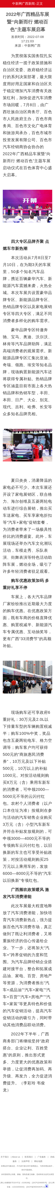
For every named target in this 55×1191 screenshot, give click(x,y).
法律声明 (25, 1161)
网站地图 (38, 1161)
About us (16, 1157)
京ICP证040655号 (39, 1183)
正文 (39, 3)
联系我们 (29, 1157)
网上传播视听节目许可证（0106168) (15, 1183)
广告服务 (42, 1157)
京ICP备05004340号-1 (35, 1187)
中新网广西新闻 (23, 3)
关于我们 (5, 1157)
